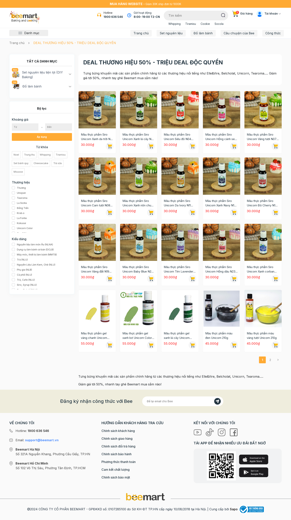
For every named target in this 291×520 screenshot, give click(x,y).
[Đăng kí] (217, 401)
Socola (219, 23)
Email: (37, 440)
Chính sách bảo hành (116, 454)
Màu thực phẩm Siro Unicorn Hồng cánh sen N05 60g (220, 137)
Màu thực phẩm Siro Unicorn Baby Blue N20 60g (137, 269)
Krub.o (18, 213)
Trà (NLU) (20, 259)
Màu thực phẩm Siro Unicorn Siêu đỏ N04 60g (177, 137)
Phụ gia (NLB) (22, 270)
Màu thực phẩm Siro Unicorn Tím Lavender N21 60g (178, 269)
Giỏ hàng (242, 13)
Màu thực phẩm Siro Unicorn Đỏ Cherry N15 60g (262, 203)
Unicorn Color (22, 228)
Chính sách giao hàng (117, 438)
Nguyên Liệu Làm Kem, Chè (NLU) (33, 264)
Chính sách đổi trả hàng (118, 446)
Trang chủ (141, 33)
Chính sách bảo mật (115, 477)
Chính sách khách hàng (118, 431)
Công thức (273, 33)
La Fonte (19, 218)
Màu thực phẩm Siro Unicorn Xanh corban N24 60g (260, 269)
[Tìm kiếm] (223, 15)
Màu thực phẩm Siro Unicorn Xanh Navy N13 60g (220, 203)
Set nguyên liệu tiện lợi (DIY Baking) (37, 74)
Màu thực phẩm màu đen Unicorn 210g (218, 335)
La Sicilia (19, 203)
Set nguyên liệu (171, 33)
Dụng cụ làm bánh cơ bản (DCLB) (33, 249)
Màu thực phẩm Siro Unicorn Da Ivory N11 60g (177, 203)
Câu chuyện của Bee (239, 33)
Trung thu (29, 154)
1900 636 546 (113, 16)
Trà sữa (57, 163)
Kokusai (19, 223)
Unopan (19, 193)
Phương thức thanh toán (118, 462)
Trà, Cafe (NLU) (23, 280)
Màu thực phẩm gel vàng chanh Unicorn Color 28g (94, 335)
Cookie (205, 23)
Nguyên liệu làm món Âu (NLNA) (32, 244)
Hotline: (32, 431)
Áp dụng (42, 136)
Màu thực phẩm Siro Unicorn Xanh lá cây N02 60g (138, 137)
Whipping (174, 23)
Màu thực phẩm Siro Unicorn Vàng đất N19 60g (95, 269)
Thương (19, 188)
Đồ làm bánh (203, 33)
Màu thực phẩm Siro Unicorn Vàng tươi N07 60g (261, 137)
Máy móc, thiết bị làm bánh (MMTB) (34, 254)
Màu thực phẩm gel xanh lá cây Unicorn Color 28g (177, 335)
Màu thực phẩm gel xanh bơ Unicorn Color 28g (137, 335)
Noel (16, 154)
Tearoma (19, 198)
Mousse (18, 171)
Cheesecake (41, 163)
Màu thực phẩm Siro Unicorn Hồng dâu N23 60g (220, 269)
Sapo (234, 509)
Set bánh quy (21, 163)
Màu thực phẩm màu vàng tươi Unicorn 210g (262, 335)
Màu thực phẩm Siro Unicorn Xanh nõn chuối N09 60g (137, 203)
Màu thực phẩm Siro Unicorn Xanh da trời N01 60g (97, 137)
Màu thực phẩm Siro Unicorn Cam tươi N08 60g (95, 203)
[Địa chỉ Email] (182, 401)
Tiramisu (190, 23)
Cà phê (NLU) (22, 275)
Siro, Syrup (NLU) (24, 285)
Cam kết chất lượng (115, 470)
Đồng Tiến (20, 208)
